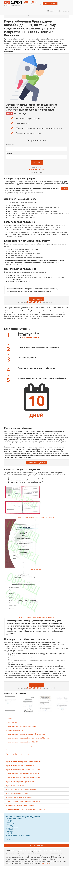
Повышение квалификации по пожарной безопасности (25, 734)
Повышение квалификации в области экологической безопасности (29, 738)
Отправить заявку (36, 845)
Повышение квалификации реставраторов (21, 726)
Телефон (9, 153)
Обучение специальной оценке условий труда (22, 789)
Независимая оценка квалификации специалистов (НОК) (25, 809)
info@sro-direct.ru (63, 11)
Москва (50, 11)
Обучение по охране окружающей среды (20, 766)
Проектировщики (12, 722)
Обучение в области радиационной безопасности (23, 762)
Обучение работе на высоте (15, 786)
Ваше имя (10, 145)
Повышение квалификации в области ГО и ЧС (22, 742)
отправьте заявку (30, 337)
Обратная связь (46, 863)
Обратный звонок (50, 4)
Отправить (37, 162)
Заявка (64, 188)
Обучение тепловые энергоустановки (19, 797)
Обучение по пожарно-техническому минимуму (23, 770)
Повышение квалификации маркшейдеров (21, 746)
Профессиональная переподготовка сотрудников (23, 801)
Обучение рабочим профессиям (17, 750)
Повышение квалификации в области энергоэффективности (27, 758)
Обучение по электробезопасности (18, 793)
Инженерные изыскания (14, 730)
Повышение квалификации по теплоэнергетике (22, 774)
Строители (9, 718)
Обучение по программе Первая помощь (20, 782)
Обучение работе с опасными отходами (20, 805)
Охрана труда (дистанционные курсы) (19, 754)
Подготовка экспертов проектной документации (23, 778)
